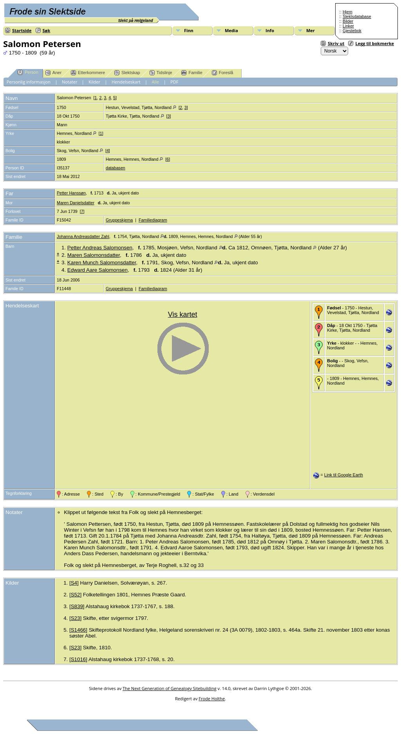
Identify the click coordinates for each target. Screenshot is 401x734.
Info (270, 30)
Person (28, 72)
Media (231, 30)
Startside (22, 30)
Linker (348, 26)
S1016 (78, 659)
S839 (77, 606)
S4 (74, 583)
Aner (53, 73)
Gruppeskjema (119, 220)
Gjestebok (352, 30)
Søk (47, 30)
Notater (70, 82)
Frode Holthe (212, 698)
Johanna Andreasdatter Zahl (83, 236)
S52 (75, 595)
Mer (310, 30)
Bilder (348, 21)
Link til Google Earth (343, 474)
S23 (75, 618)
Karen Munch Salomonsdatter (101, 262)
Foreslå (222, 73)
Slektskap (127, 73)
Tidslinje (161, 73)
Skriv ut (336, 43)
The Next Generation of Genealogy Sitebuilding (170, 688)
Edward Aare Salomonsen (97, 270)
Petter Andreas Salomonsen (99, 248)
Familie (191, 73)
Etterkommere (88, 73)
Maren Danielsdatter (75, 202)
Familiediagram (153, 220)
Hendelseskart (126, 82)
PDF (174, 82)
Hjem (347, 11)
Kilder (94, 82)
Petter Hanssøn (71, 193)
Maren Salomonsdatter (93, 255)
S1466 (78, 630)
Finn (188, 30)
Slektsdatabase (357, 16)
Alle (155, 82)
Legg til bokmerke (374, 43)
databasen (115, 167)
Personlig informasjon (29, 82)
